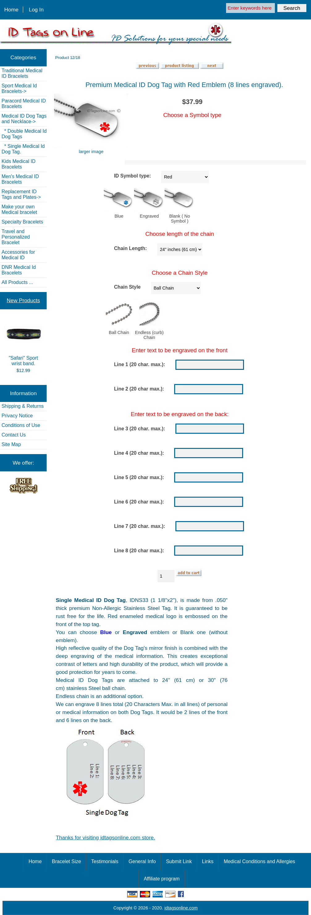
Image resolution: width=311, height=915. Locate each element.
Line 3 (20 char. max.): (139, 428)
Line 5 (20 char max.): (139, 477)
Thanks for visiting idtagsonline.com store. (105, 837)
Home (11, 9)
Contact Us (14, 434)
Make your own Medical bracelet (19, 209)
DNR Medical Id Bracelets (19, 270)
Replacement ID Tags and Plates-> (21, 194)
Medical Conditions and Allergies (259, 861)
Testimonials (104, 861)
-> (24, 118)
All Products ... (17, 282)
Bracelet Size (66, 861)
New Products (23, 300)
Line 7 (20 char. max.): (139, 526)
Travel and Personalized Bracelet (16, 237)
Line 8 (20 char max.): (139, 550)
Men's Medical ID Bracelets (20, 179)
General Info (142, 861)
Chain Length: (130, 248)
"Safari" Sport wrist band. (23, 343)
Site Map (11, 444)
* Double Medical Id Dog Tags (24, 133)
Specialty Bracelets (22, 221)
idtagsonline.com (181, 907)
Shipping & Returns (23, 406)
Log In (36, 9)
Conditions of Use (21, 425)
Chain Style (127, 287)
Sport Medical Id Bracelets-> (19, 88)
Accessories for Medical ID (18, 254)
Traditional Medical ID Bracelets (22, 73)
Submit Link (179, 861)
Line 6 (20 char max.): (139, 501)
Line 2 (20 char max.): (139, 388)
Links (207, 861)
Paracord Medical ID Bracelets (24, 103)
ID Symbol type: (132, 175)
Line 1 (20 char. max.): (139, 364)
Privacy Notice (17, 415)
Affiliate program (161, 878)
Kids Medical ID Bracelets (19, 164)
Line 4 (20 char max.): (139, 453)
